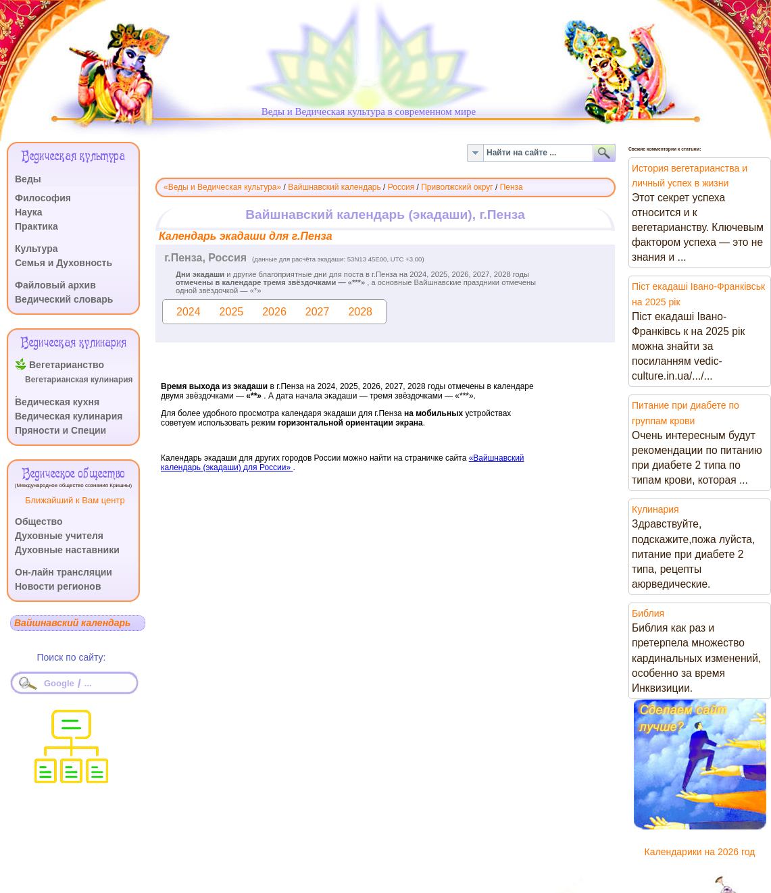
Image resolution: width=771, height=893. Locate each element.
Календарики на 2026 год (700, 851)
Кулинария (655, 509)
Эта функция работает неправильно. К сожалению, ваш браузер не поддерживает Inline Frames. (385, 376)
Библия (648, 613)
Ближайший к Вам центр (75, 500)
